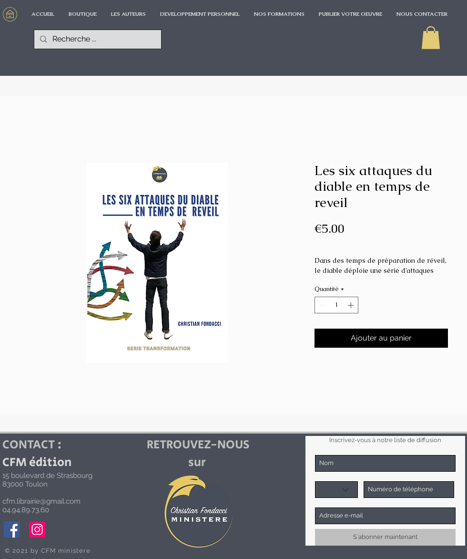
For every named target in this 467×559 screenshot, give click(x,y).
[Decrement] (321, 305)
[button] (430, 37)
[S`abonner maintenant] (385, 537)
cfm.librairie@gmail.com (41, 501)
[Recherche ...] (96, 39)
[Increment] (351, 305)
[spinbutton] (336, 305)
